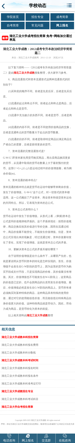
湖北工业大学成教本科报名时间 (20, 368)
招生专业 (37, 17)
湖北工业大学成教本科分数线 (19, 352)
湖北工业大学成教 (24, 72)
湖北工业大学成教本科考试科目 (20, 399)
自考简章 (13, 25)
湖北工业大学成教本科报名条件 (20, 375)
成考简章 (62, 17)
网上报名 (62, 25)
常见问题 (37, 25)
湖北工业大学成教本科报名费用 (20, 344)
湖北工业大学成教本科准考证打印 (21, 383)
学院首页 (13, 17)
